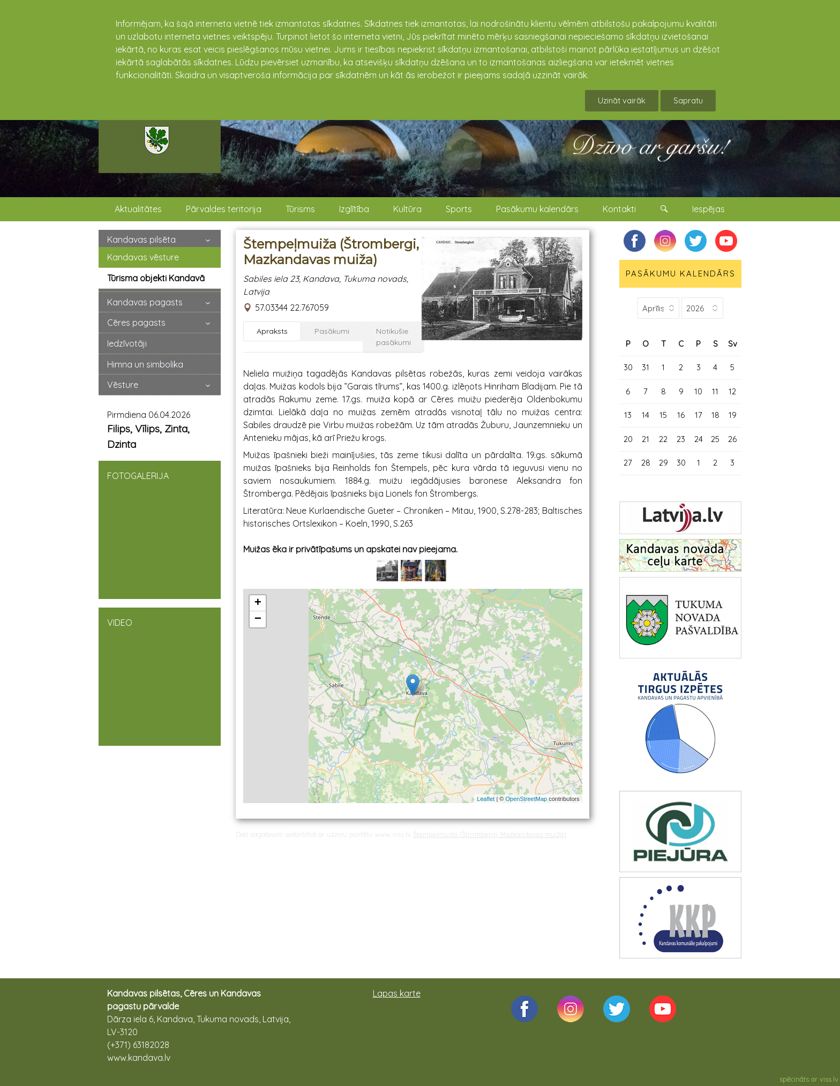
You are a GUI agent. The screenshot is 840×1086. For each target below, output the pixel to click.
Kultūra (407, 209)
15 (663, 415)
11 (715, 391)
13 (628, 415)
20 (628, 439)
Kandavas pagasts (145, 302)
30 (628, 367)
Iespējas (708, 209)
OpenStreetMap (527, 799)
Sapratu (688, 100)
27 (628, 463)
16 (681, 415)
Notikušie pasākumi (393, 336)
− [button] (257, 619)
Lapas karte (397, 993)
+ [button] (257, 603)
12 (732, 391)
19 (733, 415)
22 (663, 439)
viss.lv (829, 1079)
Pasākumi (331, 331)
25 (715, 439)
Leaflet (485, 799)
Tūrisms (300, 209)
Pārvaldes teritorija (223, 209)
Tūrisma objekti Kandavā (156, 278)
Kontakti (619, 209)
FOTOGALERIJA (159, 528)
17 (698, 415)
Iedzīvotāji (127, 343)
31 (645, 367)
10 (698, 391)
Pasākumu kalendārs (537, 209)
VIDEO (159, 675)
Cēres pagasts (136, 322)
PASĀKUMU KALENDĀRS (681, 273)
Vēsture (122, 384)
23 (681, 439)
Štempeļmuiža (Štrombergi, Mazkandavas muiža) (489, 834)
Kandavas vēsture (143, 257)
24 (698, 439)
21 (645, 439)
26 (732, 439)
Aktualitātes (138, 209)
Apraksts (272, 331)
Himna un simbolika (145, 364)
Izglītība (354, 209)
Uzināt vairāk (622, 100)
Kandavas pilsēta (141, 239)
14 (645, 415)
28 (645, 463)
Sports (459, 209)
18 (715, 415)
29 (663, 463)
